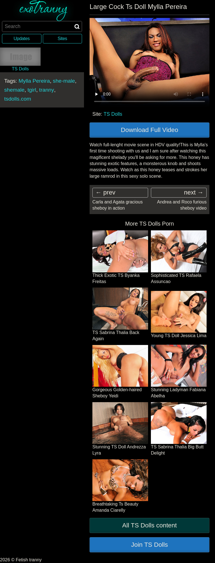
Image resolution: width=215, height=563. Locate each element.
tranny (46, 89)
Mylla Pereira (34, 81)
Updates (22, 38)
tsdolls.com (17, 98)
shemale (14, 89)
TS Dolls (113, 114)
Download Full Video (149, 129)
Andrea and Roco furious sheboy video (182, 205)
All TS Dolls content (149, 525)
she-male (64, 81)
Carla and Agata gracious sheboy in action (117, 205)
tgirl (31, 89)
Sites (62, 38)
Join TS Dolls (149, 544)
